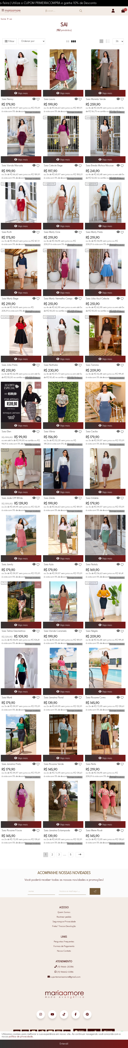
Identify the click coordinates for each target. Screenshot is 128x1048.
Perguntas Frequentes (64, 942)
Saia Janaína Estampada (57, 830)
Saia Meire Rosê (94, 830)
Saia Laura (49, 99)
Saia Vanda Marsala (12, 165)
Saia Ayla (49, 564)
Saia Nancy (7, 99)
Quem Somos (64, 912)
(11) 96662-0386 (64, 972)
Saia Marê (7, 697)
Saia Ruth (7, 232)
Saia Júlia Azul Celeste (97, 299)
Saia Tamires (92, 365)
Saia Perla (91, 764)
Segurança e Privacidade (64, 922)
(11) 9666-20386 (64, 967)
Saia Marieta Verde (96, 99)
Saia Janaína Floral (54, 697)
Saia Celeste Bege (53, 165)
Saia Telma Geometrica (13, 631)
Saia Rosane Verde (54, 764)
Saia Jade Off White (12, 498)
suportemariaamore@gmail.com (64, 977)
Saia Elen (6, 431)
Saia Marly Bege (10, 299)
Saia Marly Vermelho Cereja (58, 299)
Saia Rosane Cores (96, 697)
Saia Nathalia (51, 365)
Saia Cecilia (92, 431)
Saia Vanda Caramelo (55, 631)
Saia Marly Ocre (52, 232)
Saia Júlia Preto (10, 365)
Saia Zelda (49, 498)
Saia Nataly (92, 564)
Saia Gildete (92, 498)
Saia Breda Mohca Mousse (100, 165)
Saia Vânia (49, 431)
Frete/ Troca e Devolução (64, 926)
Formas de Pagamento (64, 946)
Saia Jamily (7, 564)
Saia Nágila (92, 631)
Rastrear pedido (64, 917)
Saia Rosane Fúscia (12, 830)
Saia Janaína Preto (11, 764)
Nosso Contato (64, 951)
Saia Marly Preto (94, 232)
